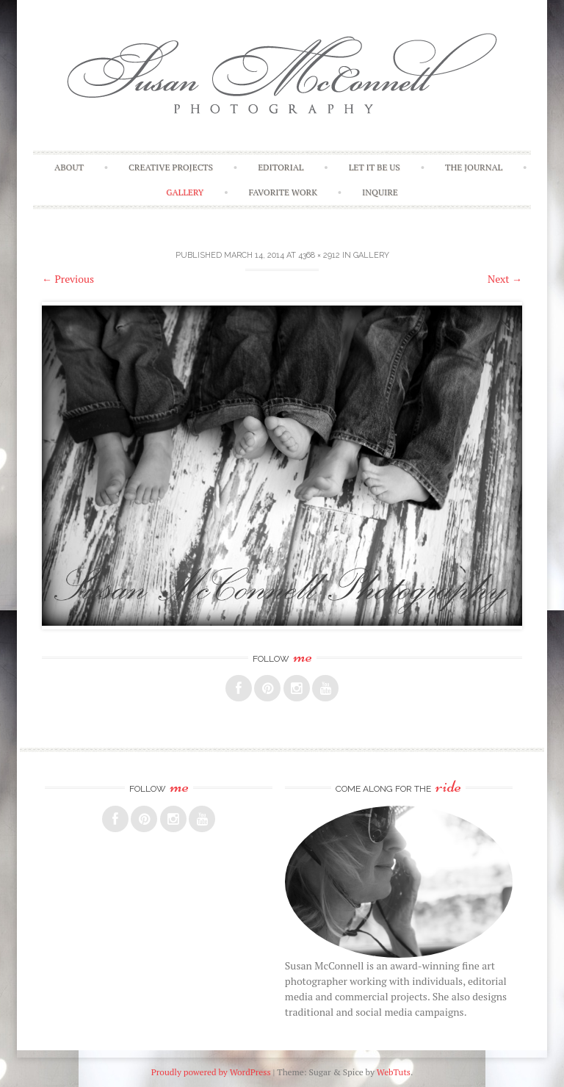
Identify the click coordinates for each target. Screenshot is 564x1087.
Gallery (184, 192)
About (69, 167)
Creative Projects (171, 167)
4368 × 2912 (319, 255)
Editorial (280, 167)
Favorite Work (283, 192)
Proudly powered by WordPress (211, 1071)
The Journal (473, 167)
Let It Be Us (374, 167)
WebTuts (394, 1071)
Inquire (380, 192)
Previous (68, 279)
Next (505, 279)
